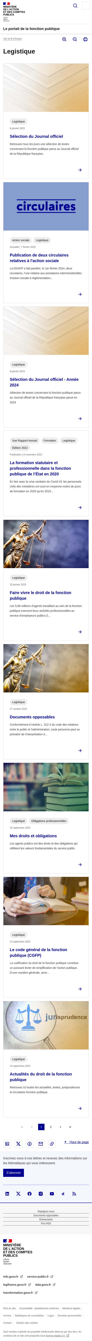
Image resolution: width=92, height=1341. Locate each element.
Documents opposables (46, 1215)
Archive (7, 1315)
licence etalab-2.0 (55, 1335)
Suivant (60, 1127)
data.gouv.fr (43, 1284)
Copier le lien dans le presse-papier (52, 1144)
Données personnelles (69, 1315)
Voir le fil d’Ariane (12, 38)
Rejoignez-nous (46, 1211)
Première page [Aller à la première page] (22, 1127)
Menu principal (86, 6)
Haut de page (79, 1142)
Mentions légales (71, 1308)
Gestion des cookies (27, 1322)
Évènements (46, 1219)
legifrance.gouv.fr (15, 1284)
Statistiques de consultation (29, 1315)
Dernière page (70, 1127)
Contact (7, 1322)
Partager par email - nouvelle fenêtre (41, 1144)
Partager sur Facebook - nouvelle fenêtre (30, 1144)
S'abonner (13, 1172)
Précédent (32, 1127)
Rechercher (75, 6)
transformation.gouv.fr (18, 1292)
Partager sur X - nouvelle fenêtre (18, 1144)
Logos (50, 1315)
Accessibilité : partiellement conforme (39, 1308)
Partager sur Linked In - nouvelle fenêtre (7, 1144)
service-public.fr (38, 1276)
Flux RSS (46, 1223)
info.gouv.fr (11, 1276)
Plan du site (9, 1308)
